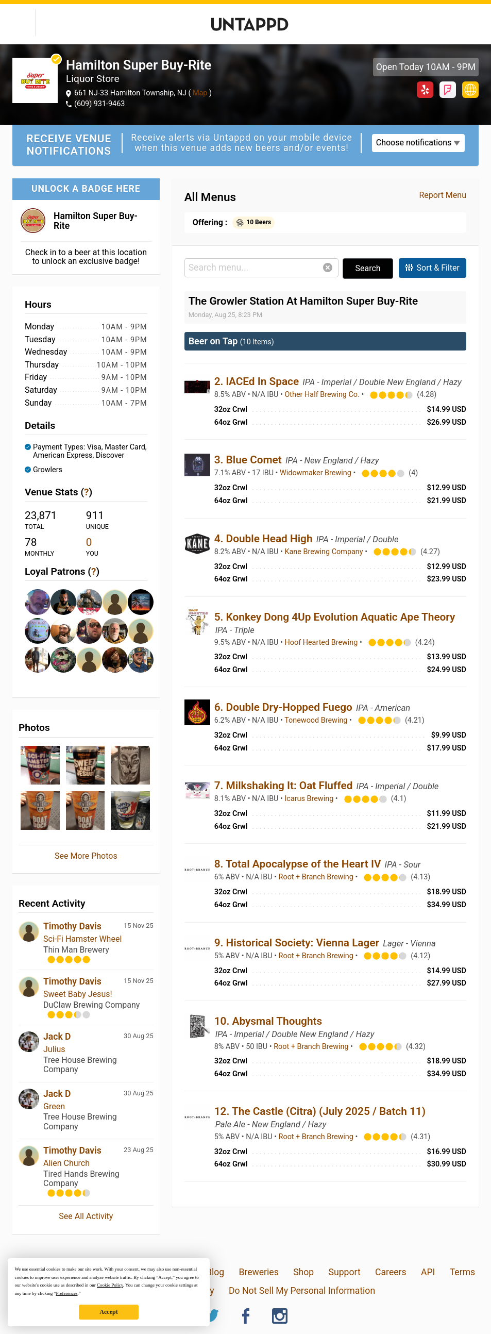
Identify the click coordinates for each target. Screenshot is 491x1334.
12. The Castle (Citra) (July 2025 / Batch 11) (320, 1111)
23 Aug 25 (139, 1150)
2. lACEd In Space (258, 381)
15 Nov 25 (139, 925)
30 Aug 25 (139, 1036)
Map (200, 93)
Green (54, 1106)
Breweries (258, 1272)
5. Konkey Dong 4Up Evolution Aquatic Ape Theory (334, 617)
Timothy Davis (72, 926)
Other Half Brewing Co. (322, 394)
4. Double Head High (264, 538)
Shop (303, 1272)
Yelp (425, 89)
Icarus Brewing (309, 798)
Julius (54, 1049)
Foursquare (447, 89)
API (428, 1272)
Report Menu (442, 195)
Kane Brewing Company (324, 551)
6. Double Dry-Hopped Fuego (284, 707)
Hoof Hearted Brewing (321, 642)
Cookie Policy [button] (110, 1285)
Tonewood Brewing (316, 720)
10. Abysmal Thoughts (268, 1021)
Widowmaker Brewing (316, 473)
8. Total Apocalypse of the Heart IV (299, 864)
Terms (462, 1272)
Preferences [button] (66, 1293)
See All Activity (86, 1216)
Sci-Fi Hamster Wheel (82, 939)
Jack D (57, 1036)
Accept (108, 1311)
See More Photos (86, 856)
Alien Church (66, 1163)
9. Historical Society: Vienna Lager (298, 943)
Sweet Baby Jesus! (77, 994)
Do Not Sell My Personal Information (302, 1291)
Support (345, 1272)
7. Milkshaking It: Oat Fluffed (284, 785)
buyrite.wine (470, 89)
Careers (391, 1272)
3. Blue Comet (249, 460)
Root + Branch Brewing (317, 877)
